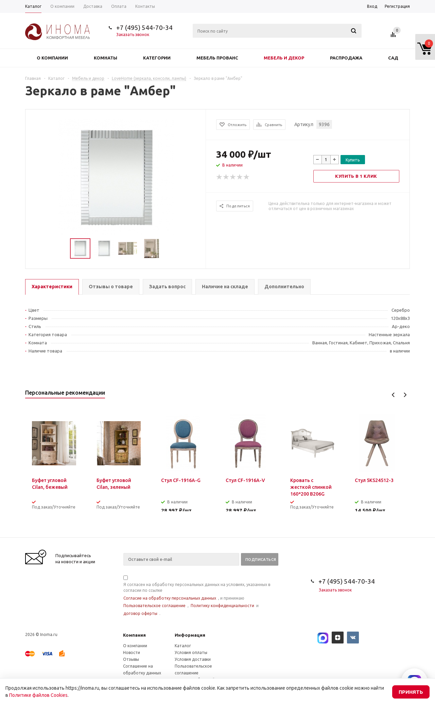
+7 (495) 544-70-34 (144, 27)
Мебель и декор (284, 57)
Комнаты (105, 57)
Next (405, 395)
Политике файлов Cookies (38, 695)
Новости (131, 652)
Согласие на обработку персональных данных (169, 598)
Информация (190, 635)
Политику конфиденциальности (222, 605)
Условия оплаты (191, 652)
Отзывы (131, 659)
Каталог (183, 645)
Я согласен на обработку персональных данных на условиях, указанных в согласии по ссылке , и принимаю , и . (196, 596)
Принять (411, 692)
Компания (134, 635)
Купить (353, 159)
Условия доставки (193, 659)
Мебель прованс (217, 57)
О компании (52, 57)
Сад (393, 57)
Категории (157, 57)
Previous (393, 395)
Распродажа (346, 57)
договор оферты (140, 613)
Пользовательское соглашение (154, 605)
